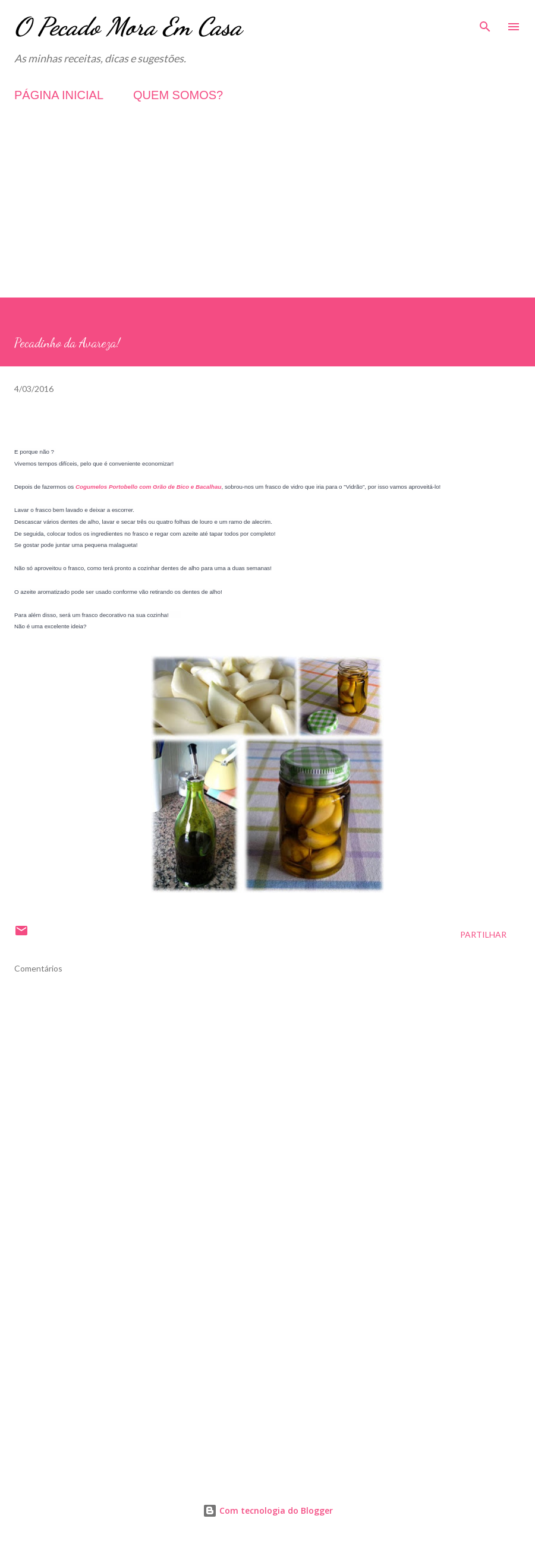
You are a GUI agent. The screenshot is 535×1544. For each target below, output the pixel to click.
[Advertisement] (267, 214)
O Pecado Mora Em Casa (128, 26)
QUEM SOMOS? (178, 95)
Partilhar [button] (483, 934)
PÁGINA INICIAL (58, 95)
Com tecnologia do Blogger (268, 1510)
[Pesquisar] (485, 21)
